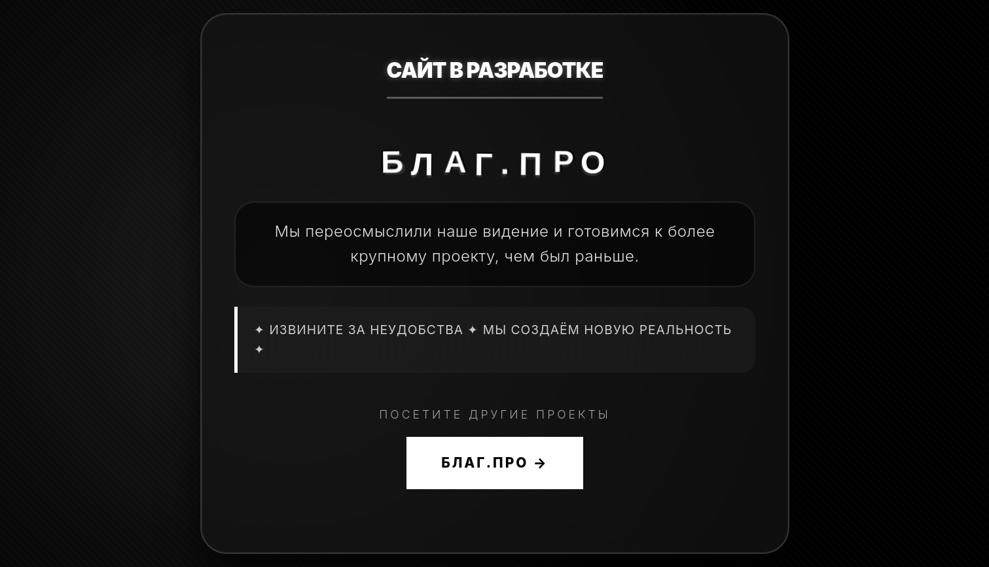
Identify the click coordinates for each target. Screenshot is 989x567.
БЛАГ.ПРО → (494, 463)
